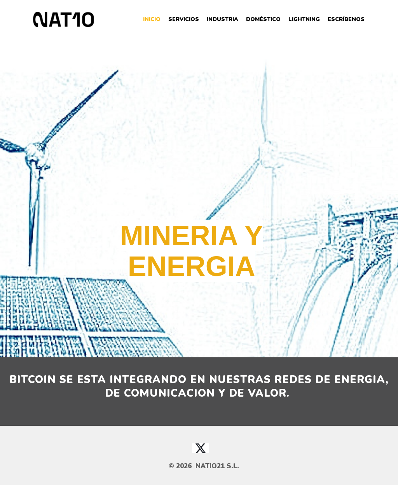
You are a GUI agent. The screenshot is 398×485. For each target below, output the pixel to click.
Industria (222, 19)
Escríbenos (346, 19)
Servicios (183, 19)
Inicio (152, 19)
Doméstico (263, 19)
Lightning (304, 19)
